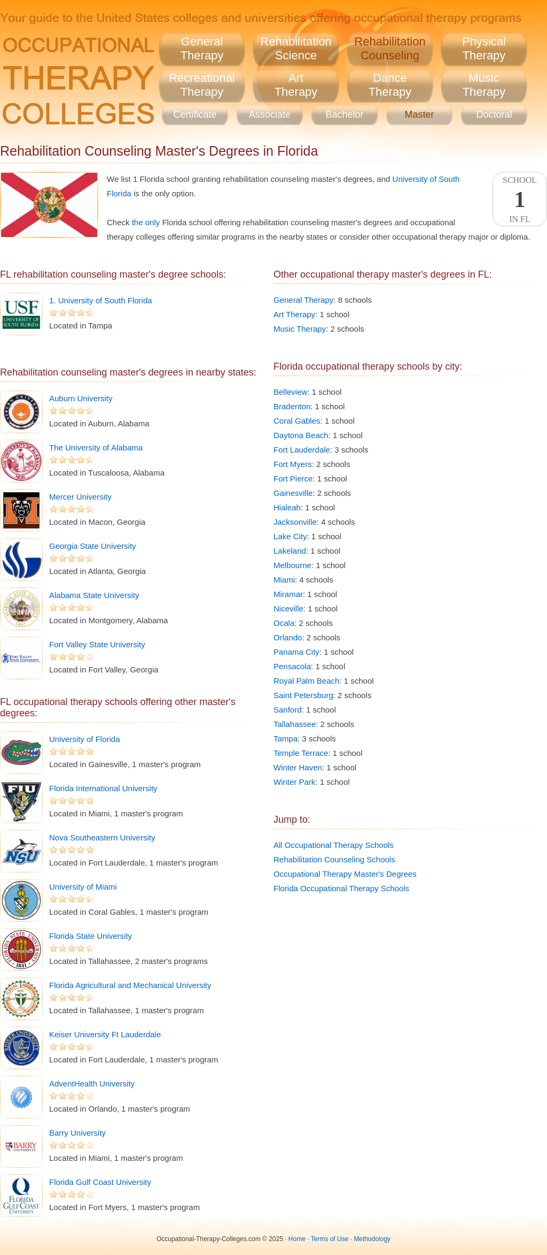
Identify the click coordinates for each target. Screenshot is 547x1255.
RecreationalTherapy (202, 84)
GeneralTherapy (202, 48)
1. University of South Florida (100, 300)
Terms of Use (330, 1239)
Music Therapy (300, 328)
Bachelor (344, 114)
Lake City (290, 536)
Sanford (288, 709)
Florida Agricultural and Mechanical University (130, 985)
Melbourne (292, 565)
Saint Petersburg (303, 695)
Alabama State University (94, 595)
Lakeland (290, 550)
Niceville (288, 608)
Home (297, 1239)
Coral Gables (297, 420)
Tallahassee (295, 724)
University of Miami (83, 886)
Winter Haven (298, 767)
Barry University (77, 1132)
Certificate (194, 114)
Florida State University (90, 935)
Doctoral (494, 114)
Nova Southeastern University (102, 837)
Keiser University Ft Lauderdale (105, 1034)
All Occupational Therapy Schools (334, 845)
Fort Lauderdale (302, 449)
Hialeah (287, 507)
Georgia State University (92, 545)
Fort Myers (293, 464)
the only (146, 222)
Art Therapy (294, 314)
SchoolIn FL (519, 199)
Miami (284, 579)
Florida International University (103, 788)
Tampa (286, 738)
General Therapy (303, 299)
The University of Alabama (96, 447)
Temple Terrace (301, 752)
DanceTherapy (390, 84)
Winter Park (294, 781)
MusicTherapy (484, 84)
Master (419, 114)
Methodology (372, 1239)
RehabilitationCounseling (389, 48)
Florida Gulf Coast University (100, 1182)
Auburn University (80, 398)
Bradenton (292, 406)
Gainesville (293, 493)
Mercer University (80, 496)
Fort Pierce (293, 478)
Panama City (296, 651)
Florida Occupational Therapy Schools (341, 888)
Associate (270, 114)
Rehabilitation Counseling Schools (334, 859)
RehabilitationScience (295, 48)
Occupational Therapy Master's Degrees (345, 873)
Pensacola (292, 666)
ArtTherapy (296, 84)
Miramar (288, 594)
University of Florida (84, 739)
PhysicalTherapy (484, 48)
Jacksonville (295, 521)
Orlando (288, 637)
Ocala (284, 623)
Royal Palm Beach (306, 680)
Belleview (290, 391)
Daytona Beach (301, 435)
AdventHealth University (92, 1083)
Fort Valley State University (97, 644)
